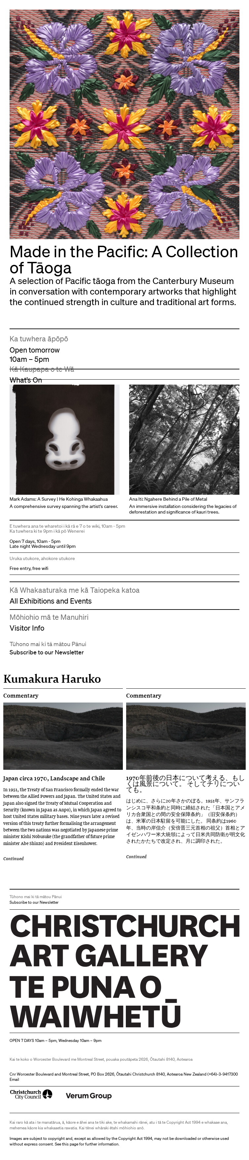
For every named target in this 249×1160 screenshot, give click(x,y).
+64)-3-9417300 (223, 1074)
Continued (13, 858)
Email (14, 1079)
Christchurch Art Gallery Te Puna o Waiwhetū (49, 1027)
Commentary (20, 696)
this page (70, 1144)
